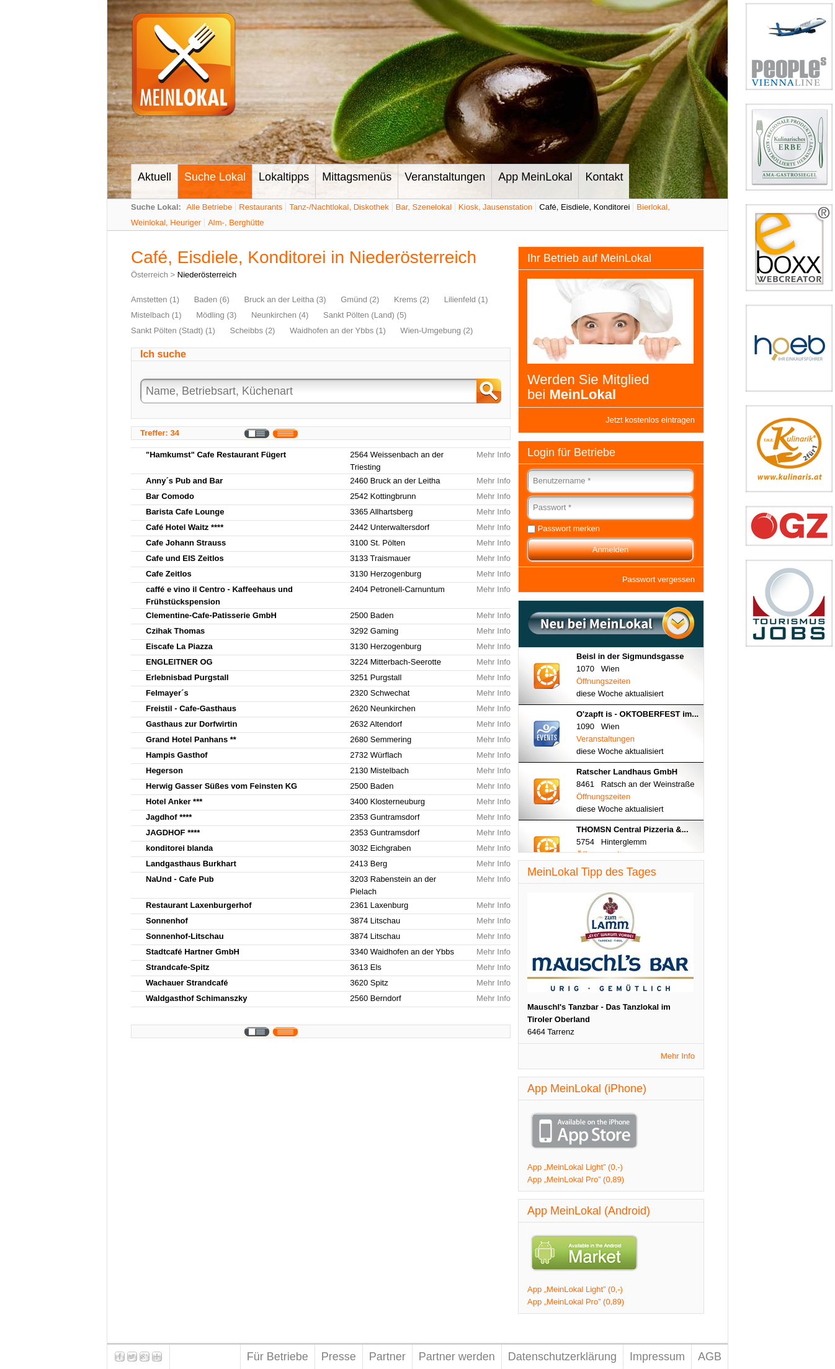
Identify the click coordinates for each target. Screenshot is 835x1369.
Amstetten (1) (155, 299)
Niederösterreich (206, 274)
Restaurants (260, 207)
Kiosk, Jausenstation (495, 207)
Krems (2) (411, 299)
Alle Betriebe (210, 207)
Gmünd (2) (360, 299)
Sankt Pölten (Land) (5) (364, 315)
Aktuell (154, 177)
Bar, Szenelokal (424, 207)
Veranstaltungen (444, 177)
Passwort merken (569, 528)
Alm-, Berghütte (236, 222)
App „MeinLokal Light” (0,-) (575, 1167)
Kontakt (604, 177)
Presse (338, 1356)
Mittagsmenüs (356, 177)
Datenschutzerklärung (562, 1356)
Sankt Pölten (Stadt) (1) (173, 330)
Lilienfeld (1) (466, 299)
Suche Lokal (215, 177)
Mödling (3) (216, 315)
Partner (387, 1356)
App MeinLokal (535, 177)
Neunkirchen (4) (280, 315)
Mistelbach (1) (156, 315)
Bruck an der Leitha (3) (285, 299)
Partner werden (457, 1356)
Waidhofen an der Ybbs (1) (338, 330)
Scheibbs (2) (252, 330)
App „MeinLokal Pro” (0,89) (575, 1179)
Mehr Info (493, 454)
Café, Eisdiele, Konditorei (584, 207)
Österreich (149, 274)
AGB (709, 1356)
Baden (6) (212, 299)
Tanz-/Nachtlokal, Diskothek (338, 207)
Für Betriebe (277, 1356)
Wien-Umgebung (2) (436, 330)
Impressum (657, 1356)
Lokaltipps (284, 177)
